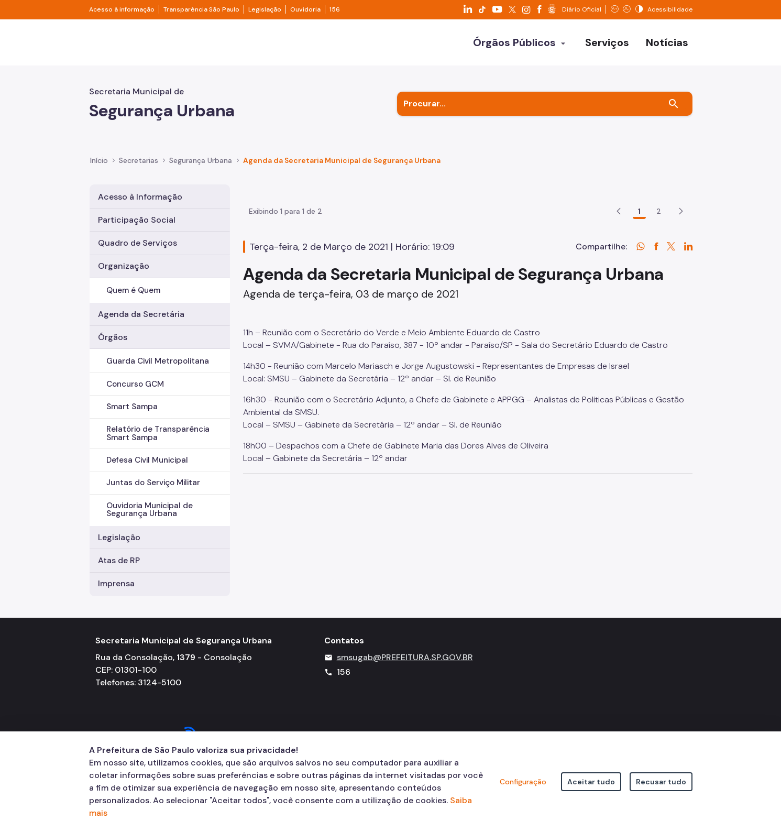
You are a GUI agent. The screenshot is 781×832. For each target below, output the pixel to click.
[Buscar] (673, 104)
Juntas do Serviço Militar (153, 482)
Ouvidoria (305, 9)
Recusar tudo (661, 781)
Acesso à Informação (140, 196)
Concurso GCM (135, 384)
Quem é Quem (133, 290)
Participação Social (136, 219)
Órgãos (112, 337)
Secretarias (138, 160)
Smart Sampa (132, 406)
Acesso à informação (122, 9)
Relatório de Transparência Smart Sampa (158, 433)
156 (334, 9)
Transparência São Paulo (201, 9)
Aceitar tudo (591, 781)
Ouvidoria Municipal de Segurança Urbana (149, 509)
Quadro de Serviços (137, 242)
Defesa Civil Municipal (147, 460)
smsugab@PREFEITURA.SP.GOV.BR (405, 666)
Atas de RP (119, 560)
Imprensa (116, 583)
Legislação (264, 9)
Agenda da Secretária (141, 314)
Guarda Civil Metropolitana (157, 361)
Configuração (523, 781)
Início (99, 160)
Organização (123, 265)
